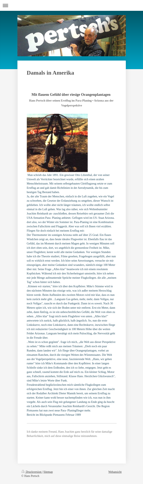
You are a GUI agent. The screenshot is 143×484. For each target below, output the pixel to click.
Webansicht (115, 471)
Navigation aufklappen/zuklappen (71, 5)
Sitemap (48, 471)
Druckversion (31, 471)
